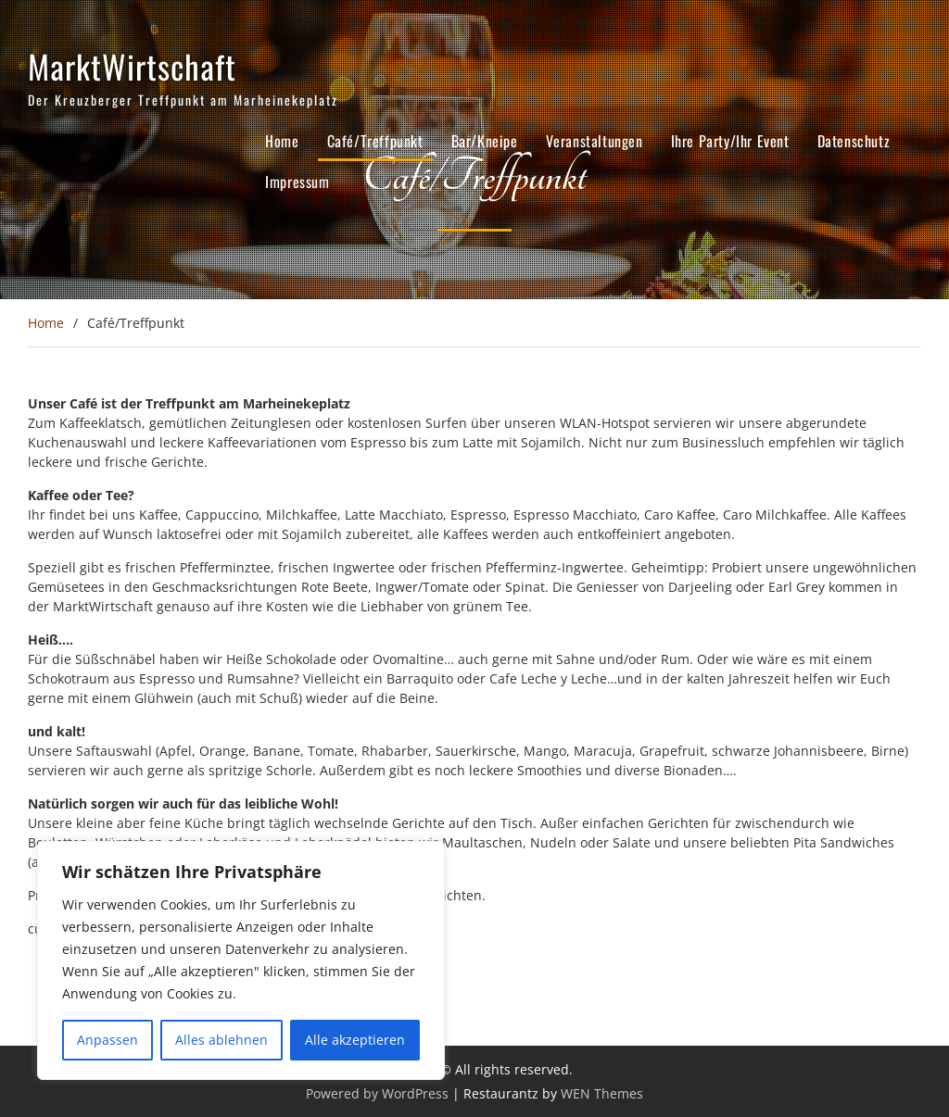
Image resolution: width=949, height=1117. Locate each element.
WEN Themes (602, 1093)
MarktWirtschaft (132, 66)
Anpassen (107, 1039)
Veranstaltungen (594, 141)
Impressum (297, 181)
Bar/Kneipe (484, 141)
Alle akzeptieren (355, 1039)
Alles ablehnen (221, 1039)
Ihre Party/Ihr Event (730, 141)
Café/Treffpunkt (375, 141)
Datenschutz (854, 141)
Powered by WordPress (377, 1093)
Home (281, 141)
